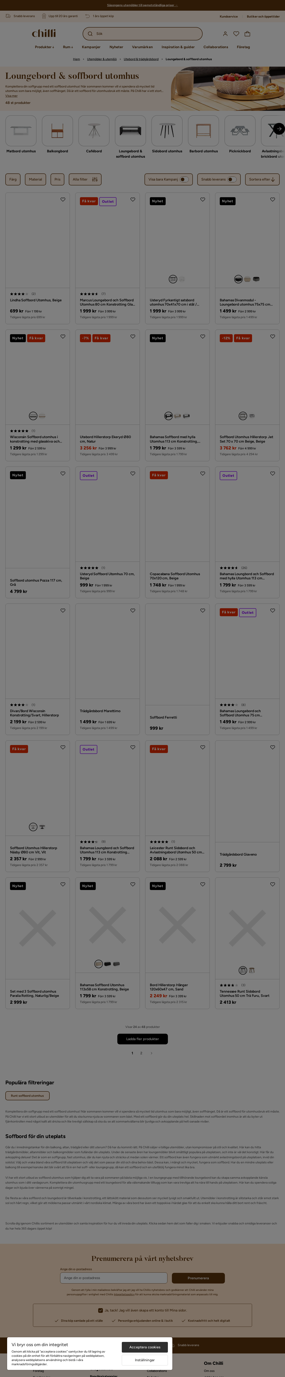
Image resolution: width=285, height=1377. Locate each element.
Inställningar (145, 1360)
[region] (89, 1353)
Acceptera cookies (144, 1347)
